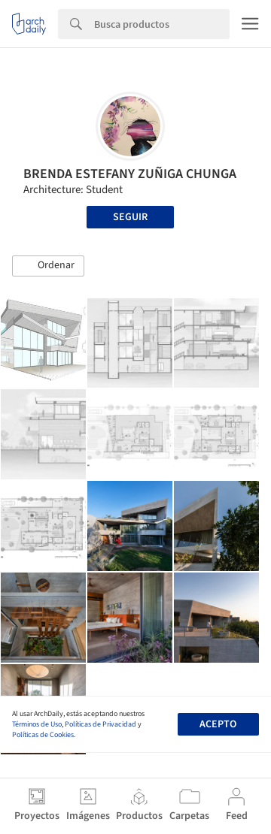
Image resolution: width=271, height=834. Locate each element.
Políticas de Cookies (43, 735)
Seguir (130, 217)
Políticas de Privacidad (100, 724)
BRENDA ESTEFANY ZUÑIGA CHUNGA (129, 174)
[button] (48, 265)
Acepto (217, 724)
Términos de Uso (37, 724)
